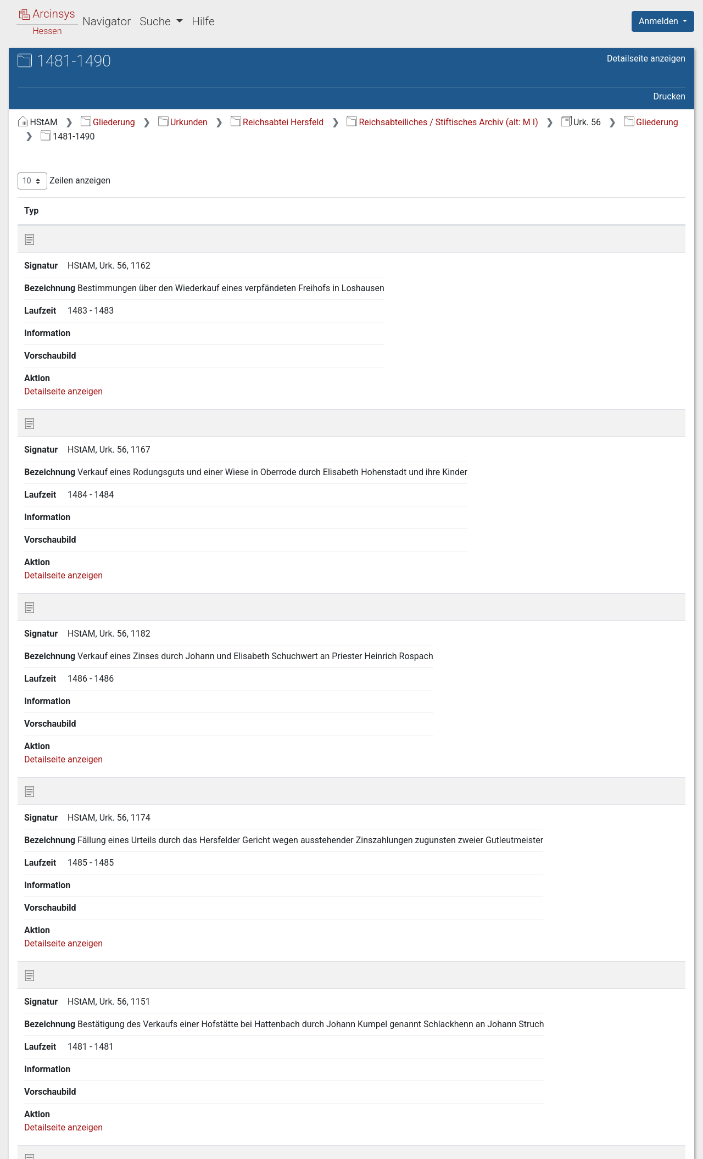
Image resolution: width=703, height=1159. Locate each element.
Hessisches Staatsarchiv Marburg (103, 74)
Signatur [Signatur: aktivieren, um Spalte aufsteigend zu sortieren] (267, 210)
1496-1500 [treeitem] (60, 641)
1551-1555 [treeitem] (60, 722)
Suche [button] (157, 21)
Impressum (666, 1144)
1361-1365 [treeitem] (60, 343)
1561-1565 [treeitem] (60, 749)
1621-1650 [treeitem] (60, 884)
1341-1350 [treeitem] (60, 316)
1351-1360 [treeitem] (60, 330)
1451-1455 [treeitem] (60, 559)
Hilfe (203, 21)
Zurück (513, 1089)
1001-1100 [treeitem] (60, 181)
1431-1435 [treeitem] (60, 519)
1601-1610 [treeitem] (60, 857)
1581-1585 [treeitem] (60, 803)
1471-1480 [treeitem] (60, 600)
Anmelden (659, 21)
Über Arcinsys (419, 1144)
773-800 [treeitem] (55, 140)
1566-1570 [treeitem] (60, 763)
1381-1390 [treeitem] (60, 397)
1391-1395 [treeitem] (60, 410)
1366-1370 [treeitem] (60, 357)
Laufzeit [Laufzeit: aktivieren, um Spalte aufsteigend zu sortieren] (448, 210)
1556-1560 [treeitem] (60, 735)
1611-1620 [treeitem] (60, 871)
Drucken (669, 96)
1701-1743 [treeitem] (60, 911)
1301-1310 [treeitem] (60, 248)
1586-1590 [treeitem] (60, 816)
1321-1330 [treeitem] (60, 275)
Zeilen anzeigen (248, 181)
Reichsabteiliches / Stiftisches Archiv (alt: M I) (321, 136)
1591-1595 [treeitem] (60, 830)
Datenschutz (501, 1144)
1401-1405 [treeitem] (60, 438)
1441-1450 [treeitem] (60, 546)
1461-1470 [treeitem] (60, 586)
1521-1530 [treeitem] (60, 681)
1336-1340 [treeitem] (60, 302)
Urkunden (367, 122)
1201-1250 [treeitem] (60, 208)
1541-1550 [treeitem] (60, 708)
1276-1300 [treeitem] (60, 235)
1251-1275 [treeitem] (60, 222)
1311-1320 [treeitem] (60, 262)
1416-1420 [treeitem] (60, 478)
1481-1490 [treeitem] (60, 614)
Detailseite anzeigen (646, 58)
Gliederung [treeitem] (47, 127)
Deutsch (66, 1136)
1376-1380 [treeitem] (60, 384)
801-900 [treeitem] (55, 153)
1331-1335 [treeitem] (60, 289)
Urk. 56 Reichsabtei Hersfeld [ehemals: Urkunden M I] (103, 91)
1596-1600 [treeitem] (60, 843)
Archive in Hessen (61, 62)
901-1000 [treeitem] (57, 167)
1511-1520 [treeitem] (60, 668)
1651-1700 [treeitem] (60, 898)
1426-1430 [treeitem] (60, 505)
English (25, 1136)
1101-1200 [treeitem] (60, 194)
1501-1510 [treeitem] (60, 654)
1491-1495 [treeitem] (60, 627)
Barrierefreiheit (585, 1144)
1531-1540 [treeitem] (60, 694)
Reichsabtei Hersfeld (462, 122)
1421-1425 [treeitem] (60, 492)
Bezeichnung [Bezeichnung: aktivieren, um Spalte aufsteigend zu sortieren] (343, 210)
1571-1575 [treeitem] (60, 776)
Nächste (624, 1089)
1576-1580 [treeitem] (60, 789)
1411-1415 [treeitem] (60, 465)
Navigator (106, 21)
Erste (476, 1089)
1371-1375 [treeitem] (60, 370)
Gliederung (292, 122)
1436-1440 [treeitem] (60, 532)
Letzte (666, 1089)
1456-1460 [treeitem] (60, 573)
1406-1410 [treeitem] (60, 451)
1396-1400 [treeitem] (60, 424)
